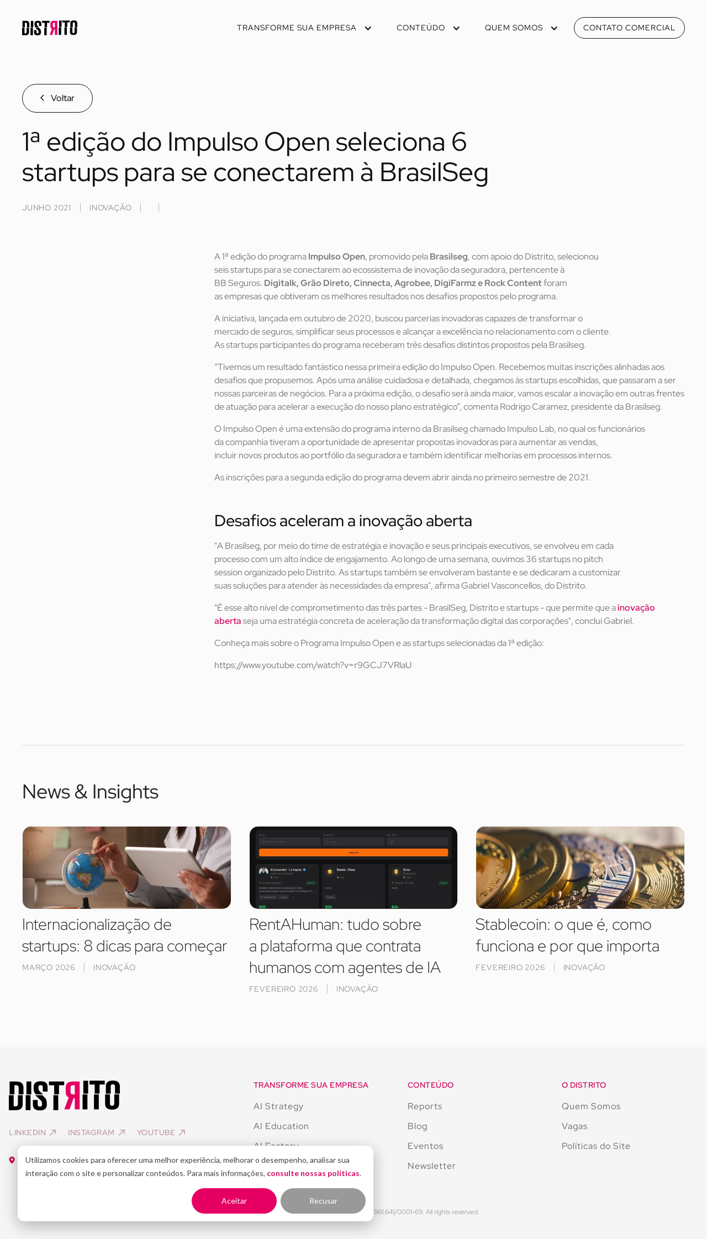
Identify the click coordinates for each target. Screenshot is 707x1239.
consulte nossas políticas (313, 1173)
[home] (49, 27)
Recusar (323, 1200)
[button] (303, 28)
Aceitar (234, 1200)
